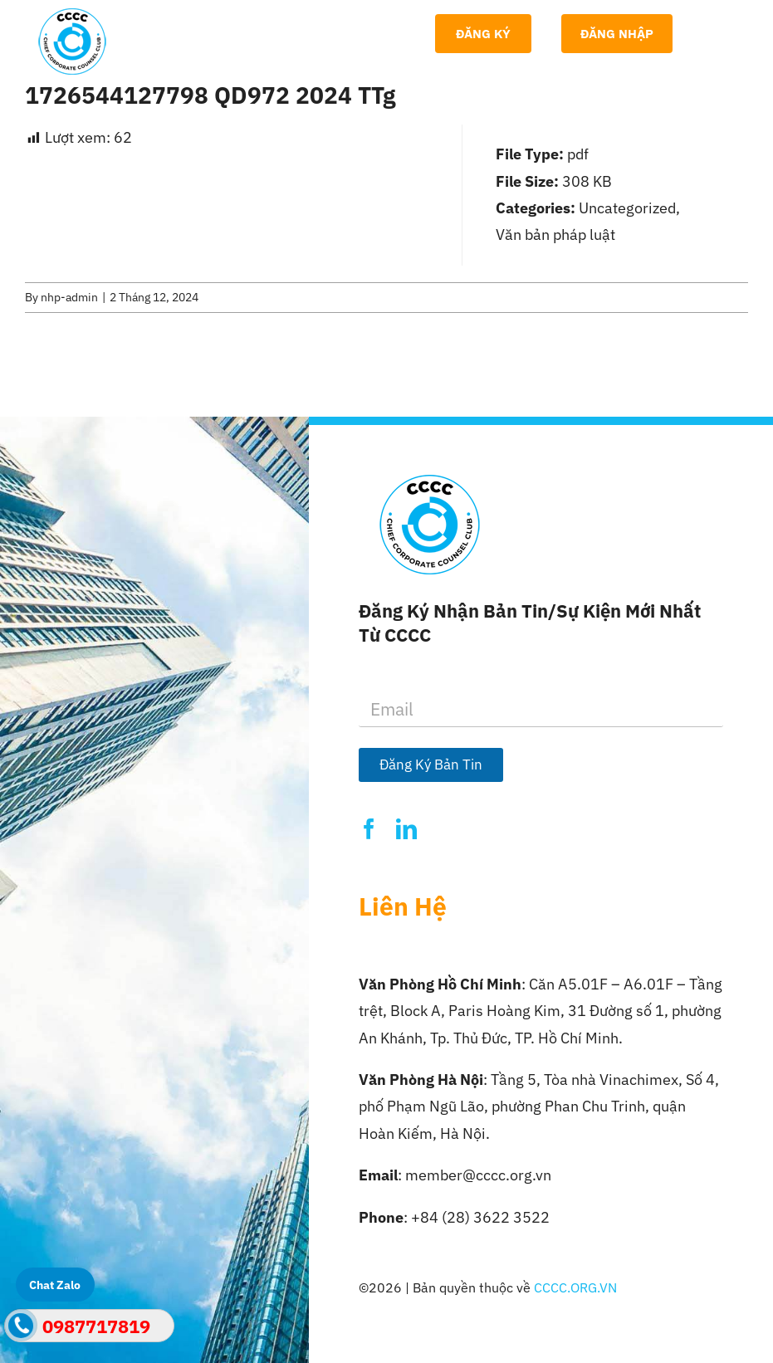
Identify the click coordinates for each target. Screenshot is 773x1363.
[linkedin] (406, 828)
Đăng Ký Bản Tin (430, 764)
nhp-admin (69, 297)
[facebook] (369, 828)
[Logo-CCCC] (72, 15)
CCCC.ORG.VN (575, 1287)
